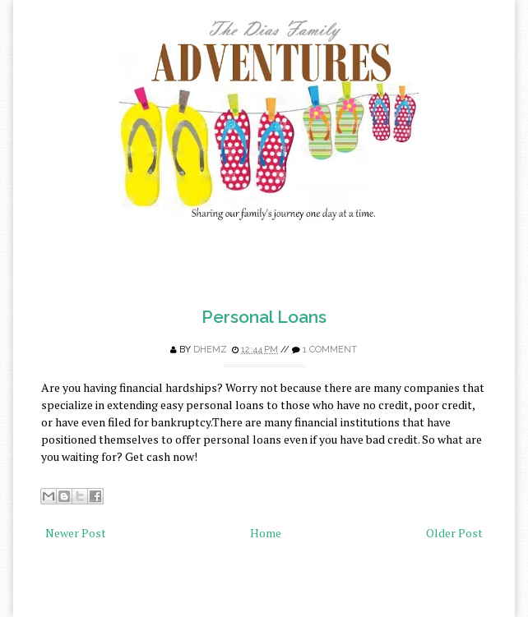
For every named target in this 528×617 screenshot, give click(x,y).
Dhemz (210, 349)
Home (265, 533)
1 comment (330, 349)
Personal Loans (264, 316)
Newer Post (75, 533)
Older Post (454, 533)
